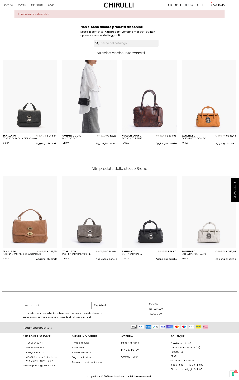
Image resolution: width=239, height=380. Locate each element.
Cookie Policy (129, 356)
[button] (189, 5)
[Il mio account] (201, 5)
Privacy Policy (130, 349)
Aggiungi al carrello (46, 143)
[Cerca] (126, 43)
